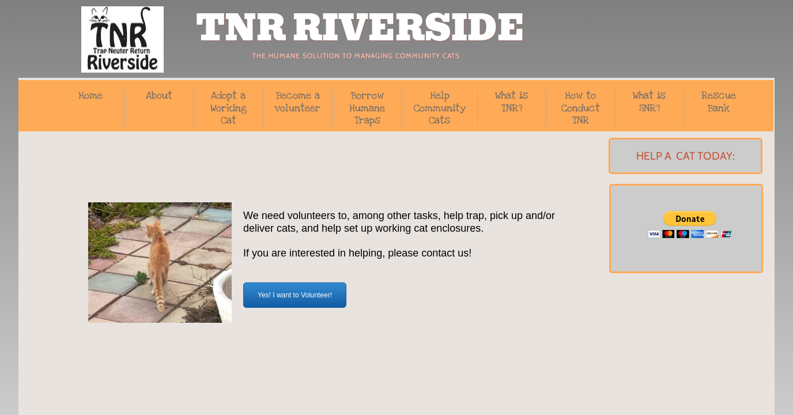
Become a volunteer (297, 102)
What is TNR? (511, 102)
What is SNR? (649, 102)
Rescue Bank (718, 102)
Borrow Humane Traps (367, 108)
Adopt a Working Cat (228, 108)
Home (90, 95)
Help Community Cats (440, 108)
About (159, 95)
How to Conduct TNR (580, 108)
